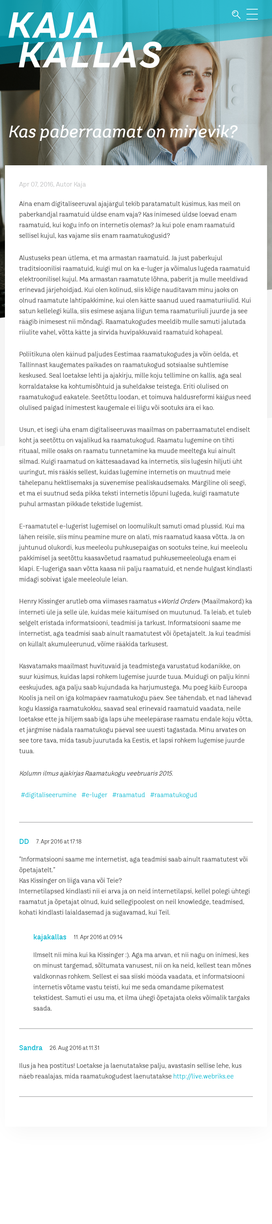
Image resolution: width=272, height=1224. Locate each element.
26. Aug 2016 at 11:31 (75, 1048)
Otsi (236, 14)
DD (24, 842)
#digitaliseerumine (48, 795)
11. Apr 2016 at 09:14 (98, 937)
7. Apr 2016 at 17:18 (58, 842)
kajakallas (50, 937)
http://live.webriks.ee (203, 1077)
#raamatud (128, 795)
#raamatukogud (173, 795)
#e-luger (94, 795)
